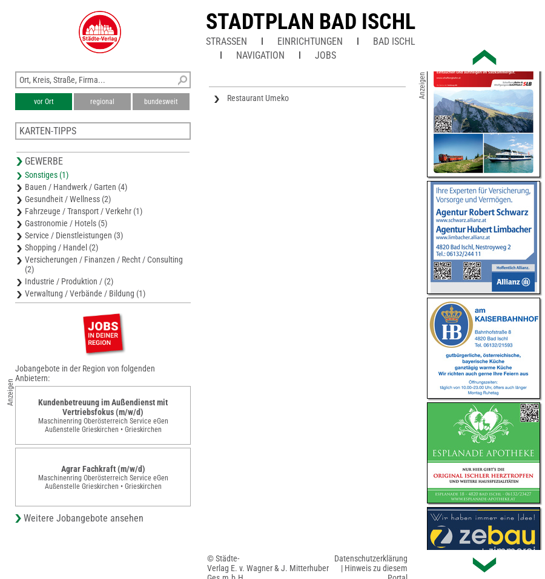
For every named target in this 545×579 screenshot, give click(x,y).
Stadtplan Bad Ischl (310, 21)
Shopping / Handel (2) (61, 247)
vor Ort (44, 101)
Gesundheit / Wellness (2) (68, 199)
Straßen (226, 41)
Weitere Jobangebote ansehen (84, 518)
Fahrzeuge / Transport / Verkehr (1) (83, 211)
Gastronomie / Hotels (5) (66, 223)
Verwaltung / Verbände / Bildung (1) (85, 293)
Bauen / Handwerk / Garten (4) (76, 187)
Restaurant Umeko (258, 98)
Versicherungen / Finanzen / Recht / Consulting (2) (104, 264)
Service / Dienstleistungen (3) (74, 235)
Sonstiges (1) (46, 175)
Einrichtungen (310, 41)
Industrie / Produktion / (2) (69, 281)
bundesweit (161, 101)
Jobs (325, 55)
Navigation (260, 55)
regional (102, 101)
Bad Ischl (394, 41)
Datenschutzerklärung (371, 558)
